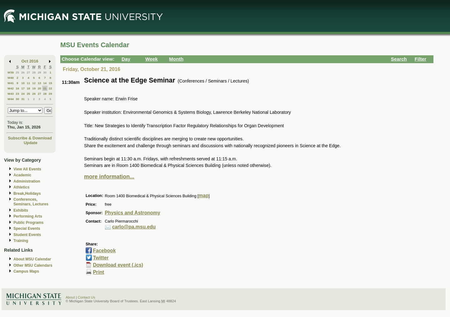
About (70, 297)
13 (39, 83)
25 (17, 72)
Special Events (26, 228)
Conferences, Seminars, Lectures (30, 201)
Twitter (100, 257)
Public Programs (28, 222)
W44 (11, 99)
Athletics (21, 187)
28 (34, 72)
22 (50, 88)
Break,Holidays (27, 193)
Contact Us (86, 297)
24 (23, 93)
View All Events (27, 169)
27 (28, 72)
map (203, 195)
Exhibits (20, 210)
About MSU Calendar (32, 259)
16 (17, 88)
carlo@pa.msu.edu (134, 226)
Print (98, 272)
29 (39, 72)
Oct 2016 (30, 61)
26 (23, 72)
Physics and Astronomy (132, 212)
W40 (11, 77)
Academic (22, 175)
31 (23, 99)
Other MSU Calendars (32, 265)
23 (17, 93)
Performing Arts (27, 216)
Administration (26, 181)
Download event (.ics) (118, 265)
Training (20, 241)
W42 (11, 88)
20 (39, 88)
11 (28, 83)
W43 (11, 93)
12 (34, 83)
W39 (11, 72)
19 (34, 88)
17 (23, 88)
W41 (11, 83)
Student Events (27, 235)
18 (28, 88)
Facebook (104, 250)
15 (50, 83)
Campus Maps (26, 271)
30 (45, 72)
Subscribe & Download (30, 138)
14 (45, 83)
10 (23, 83)
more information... (109, 177)
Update (31, 142)
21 (45, 88)
